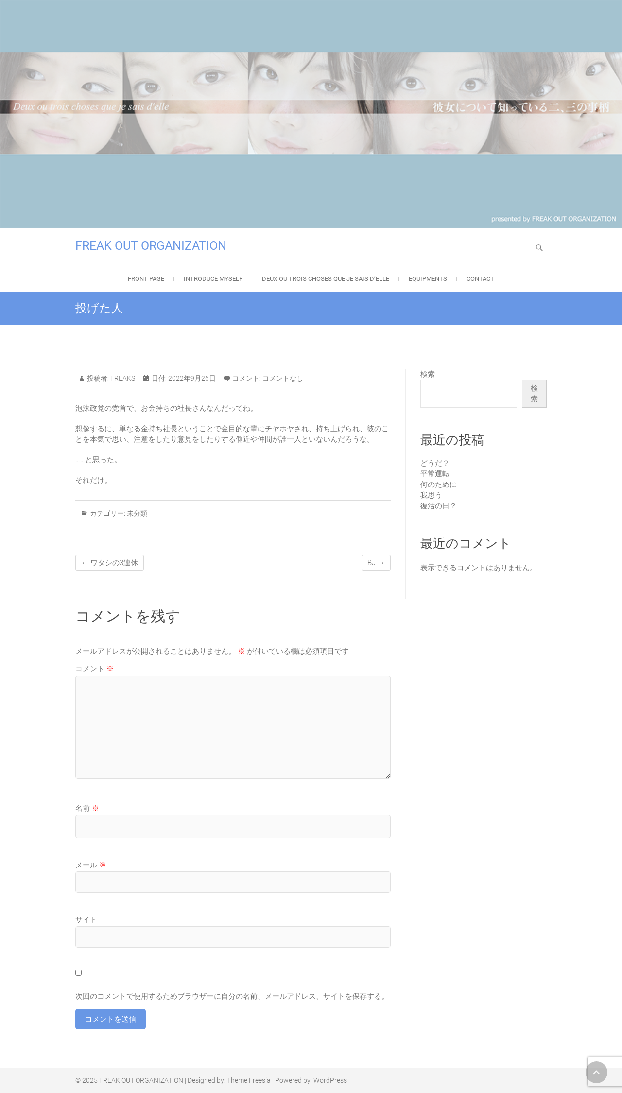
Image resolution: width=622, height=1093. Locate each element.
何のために (438, 484)
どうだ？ (434, 463)
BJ (376, 562)
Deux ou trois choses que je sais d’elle (325, 278)
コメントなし (282, 378)
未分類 (137, 513)
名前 (87, 808)
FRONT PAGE (146, 278)
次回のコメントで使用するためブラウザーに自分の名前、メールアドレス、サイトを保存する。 (232, 996)
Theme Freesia (249, 1080)
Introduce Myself (213, 278)
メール (90, 865)
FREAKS (122, 378)
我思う (431, 495)
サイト (86, 919)
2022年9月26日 (191, 378)
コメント (94, 668)
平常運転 (434, 473)
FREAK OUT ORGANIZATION (150, 246)
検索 (427, 374)
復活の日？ (438, 506)
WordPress (330, 1080)
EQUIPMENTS (428, 278)
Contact (480, 278)
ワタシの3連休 (109, 562)
